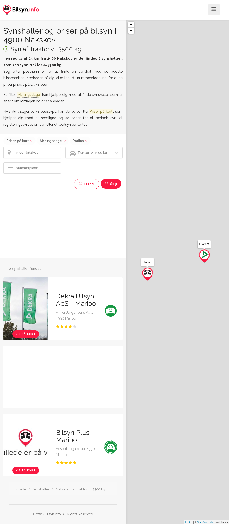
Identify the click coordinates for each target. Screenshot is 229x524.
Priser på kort (17, 141)
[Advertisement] (63, 223)
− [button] (131, 30)
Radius (78, 141)
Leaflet (189, 522)
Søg (111, 184)
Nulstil (86, 184)
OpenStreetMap (205, 522)
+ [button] (131, 24)
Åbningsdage (51, 141)
